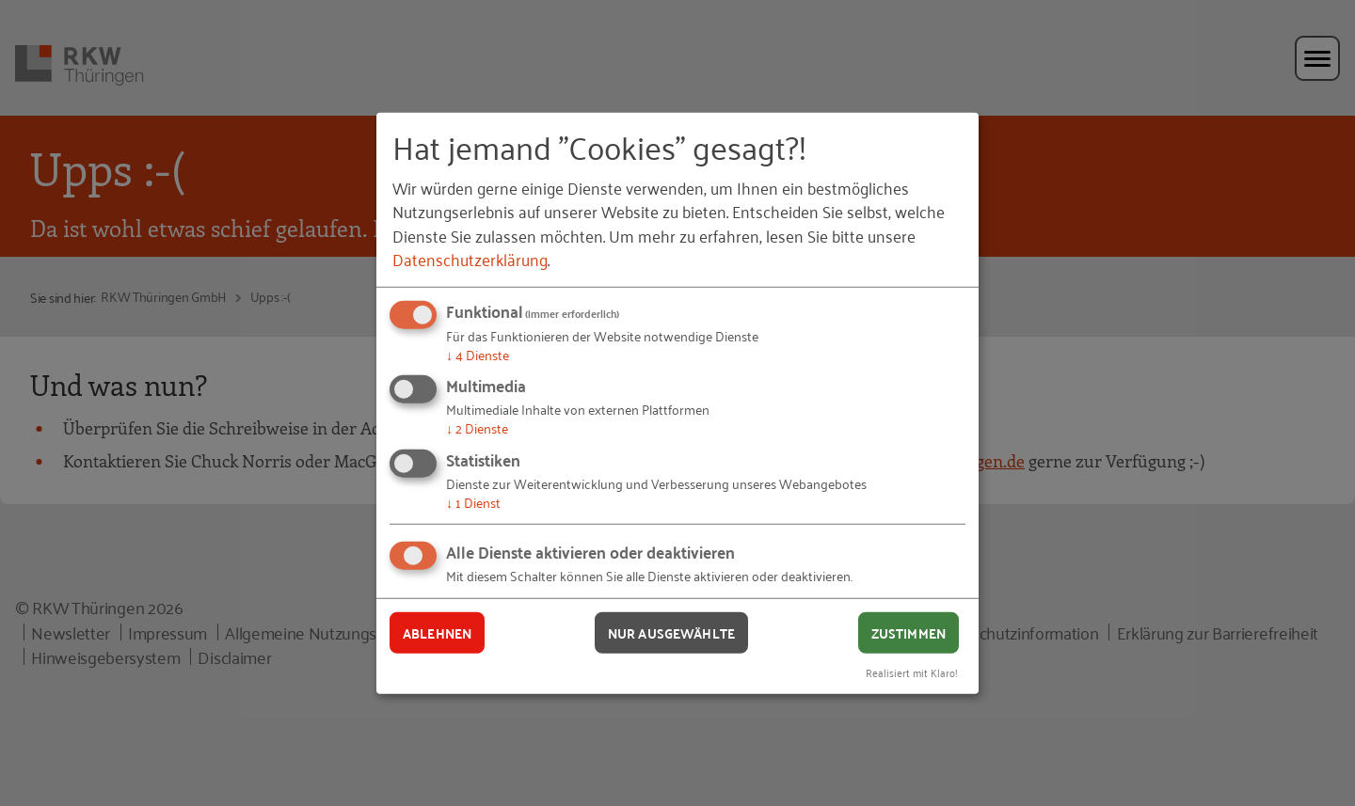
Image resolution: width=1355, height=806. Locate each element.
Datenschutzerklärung (470, 259)
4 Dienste (477, 354)
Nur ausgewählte (671, 632)
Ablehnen (437, 632)
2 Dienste (477, 427)
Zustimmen (908, 632)
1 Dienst (473, 502)
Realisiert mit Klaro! (912, 672)
